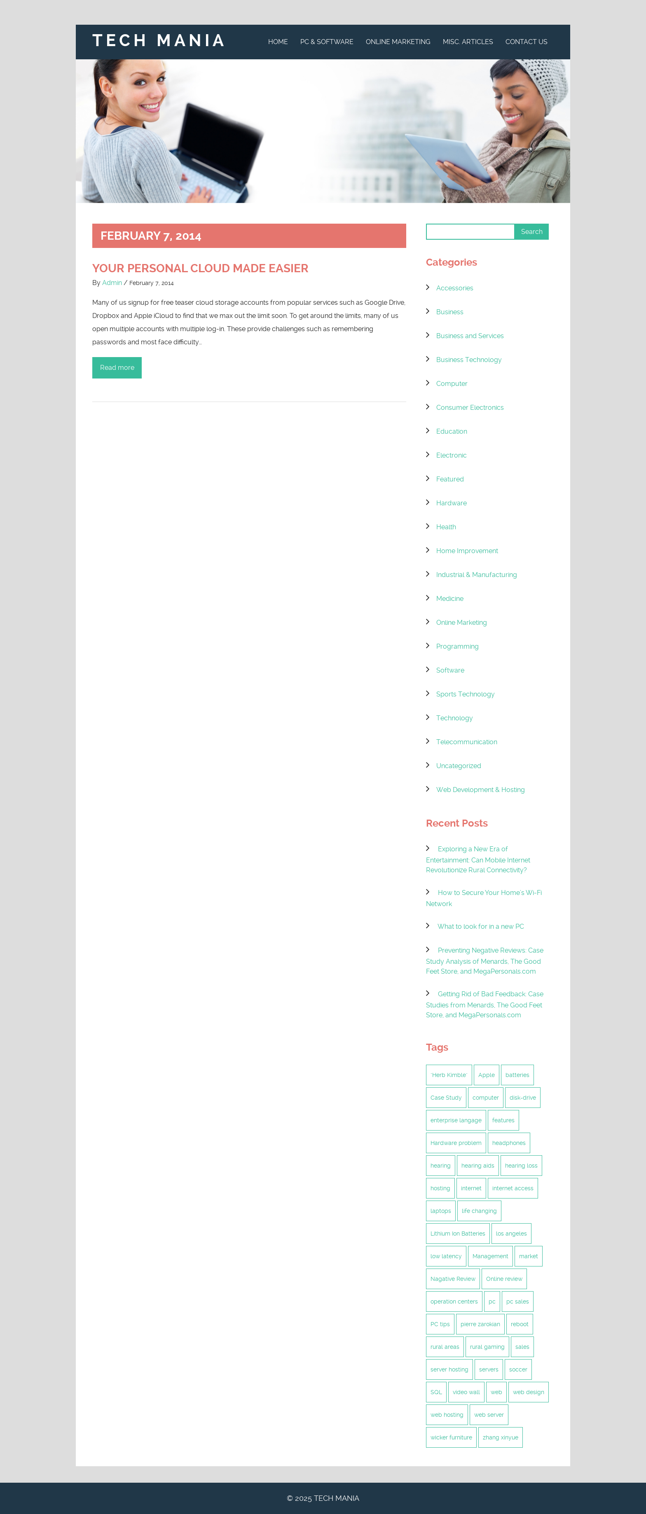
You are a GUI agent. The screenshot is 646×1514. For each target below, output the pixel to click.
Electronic (451, 455)
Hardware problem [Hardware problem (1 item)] (456, 1143)
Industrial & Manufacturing (476, 575)
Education (451, 431)
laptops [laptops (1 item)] (441, 1211)
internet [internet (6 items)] (471, 1188)
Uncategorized (458, 766)
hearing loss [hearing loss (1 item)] (521, 1165)
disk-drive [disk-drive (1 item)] (523, 1097)
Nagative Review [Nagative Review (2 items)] (453, 1279)
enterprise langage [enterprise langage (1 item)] (456, 1120)
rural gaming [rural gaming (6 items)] (487, 1346)
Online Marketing (398, 42)
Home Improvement (467, 551)
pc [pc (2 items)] (492, 1301)
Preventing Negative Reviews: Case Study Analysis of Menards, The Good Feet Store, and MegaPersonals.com (484, 960)
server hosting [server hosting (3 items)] (449, 1369)
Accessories (454, 288)
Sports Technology (465, 694)
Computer (452, 384)
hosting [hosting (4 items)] (440, 1188)
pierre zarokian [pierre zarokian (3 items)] (480, 1324)
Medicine (449, 599)
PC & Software (326, 42)
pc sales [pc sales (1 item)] (517, 1301)
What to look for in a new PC (481, 926)
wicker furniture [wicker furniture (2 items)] (451, 1437)
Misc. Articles (468, 42)
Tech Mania (159, 40)
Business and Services (470, 336)
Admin (112, 283)
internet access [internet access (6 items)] (513, 1188)
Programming (457, 646)
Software (450, 670)
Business (449, 312)
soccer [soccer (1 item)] (518, 1369)
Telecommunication (466, 742)
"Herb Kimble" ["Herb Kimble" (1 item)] (449, 1075)
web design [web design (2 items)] (528, 1392)
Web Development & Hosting (480, 790)
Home (278, 42)
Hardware (451, 503)
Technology (454, 718)
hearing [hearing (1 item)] (441, 1165)
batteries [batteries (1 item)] (517, 1075)
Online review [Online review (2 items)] (504, 1279)
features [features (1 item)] (503, 1120)
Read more (117, 367)
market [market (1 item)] (528, 1256)
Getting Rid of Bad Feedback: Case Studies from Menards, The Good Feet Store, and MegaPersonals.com (484, 1004)
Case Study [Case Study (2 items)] (446, 1097)
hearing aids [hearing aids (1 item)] (477, 1165)
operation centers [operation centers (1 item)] (454, 1301)
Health (446, 527)
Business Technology (469, 360)
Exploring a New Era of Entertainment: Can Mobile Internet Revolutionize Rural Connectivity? (478, 859)
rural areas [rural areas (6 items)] (445, 1346)
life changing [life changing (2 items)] (479, 1211)
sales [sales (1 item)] (522, 1346)
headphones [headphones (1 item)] (509, 1143)
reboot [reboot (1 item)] (520, 1324)
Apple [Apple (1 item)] (486, 1075)
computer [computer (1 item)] (486, 1097)
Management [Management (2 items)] (490, 1256)
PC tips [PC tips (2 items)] (440, 1324)
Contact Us (527, 42)
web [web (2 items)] (496, 1392)
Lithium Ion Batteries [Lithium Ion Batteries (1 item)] (458, 1233)
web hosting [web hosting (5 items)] (447, 1414)
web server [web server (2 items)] (489, 1414)
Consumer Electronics (470, 407)
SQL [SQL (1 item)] (436, 1392)
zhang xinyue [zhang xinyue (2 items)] (500, 1437)
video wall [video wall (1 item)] (466, 1392)
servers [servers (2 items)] (489, 1369)
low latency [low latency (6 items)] (446, 1256)
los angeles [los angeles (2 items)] (511, 1233)
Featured (450, 479)
